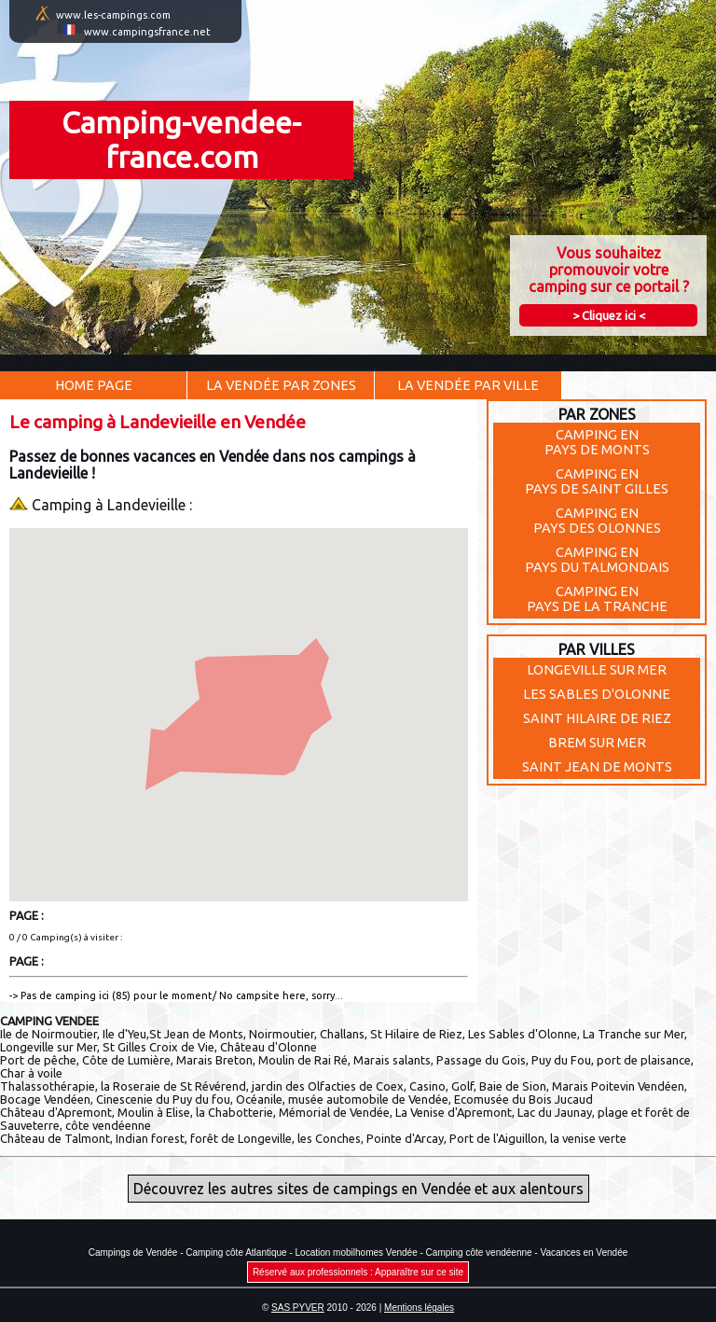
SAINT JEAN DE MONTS (597, 766)
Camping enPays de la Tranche (597, 599)
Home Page (93, 385)
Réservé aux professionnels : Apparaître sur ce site (358, 1272)
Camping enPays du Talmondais (597, 560)
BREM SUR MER (597, 742)
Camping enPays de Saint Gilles (596, 481)
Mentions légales (419, 1307)
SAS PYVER (297, 1307)
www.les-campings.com (113, 15)
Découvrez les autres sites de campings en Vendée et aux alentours (358, 1188)
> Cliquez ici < (608, 315)
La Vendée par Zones (281, 385)
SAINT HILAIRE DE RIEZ (597, 718)
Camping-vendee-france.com (181, 139)
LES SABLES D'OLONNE (596, 694)
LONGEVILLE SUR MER (597, 669)
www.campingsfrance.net (147, 31)
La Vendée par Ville (468, 385)
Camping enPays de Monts (597, 442)
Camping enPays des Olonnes (597, 521)
